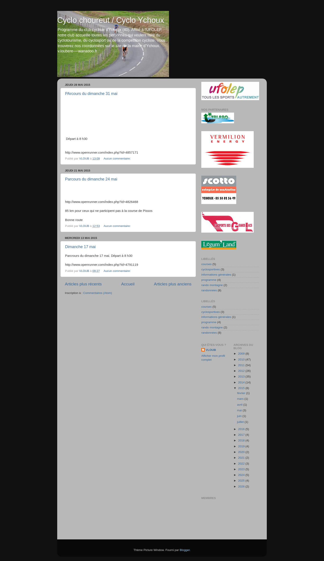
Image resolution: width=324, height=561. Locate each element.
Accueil (127, 284)
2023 (241, 469)
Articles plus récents (83, 284)
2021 (241, 457)
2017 (241, 434)
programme (208, 279)
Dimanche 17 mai (80, 247)
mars (241, 398)
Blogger (185, 550)
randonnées (209, 290)
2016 (241, 429)
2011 (241, 365)
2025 (241, 480)
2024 (241, 475)
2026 (241, 486)
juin (240, 416)
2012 (241, 370)
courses (206, 264)
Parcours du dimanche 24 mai (91, 179)
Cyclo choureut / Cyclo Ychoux (110, 20)
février (241, 393)
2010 (241, 359)
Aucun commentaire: (117, 158)
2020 (241, 452)
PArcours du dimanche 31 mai (91, 93)
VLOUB (211, 350)
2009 (241, 353)
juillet (241, 422)
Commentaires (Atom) (97, 293)
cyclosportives (210, 269)
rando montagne (212, 285)
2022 (241, 463)
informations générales (216, 274)
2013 (241, 376)
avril (240, 404)
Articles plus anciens (172, 284)
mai (240, 410)
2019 (241, 446)
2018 (241, 440)
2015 (241, 388)
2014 (241, 382)
